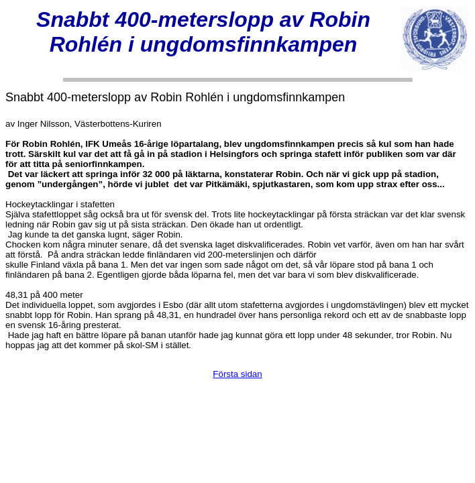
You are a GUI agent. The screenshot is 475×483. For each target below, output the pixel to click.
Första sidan (237, 374)
